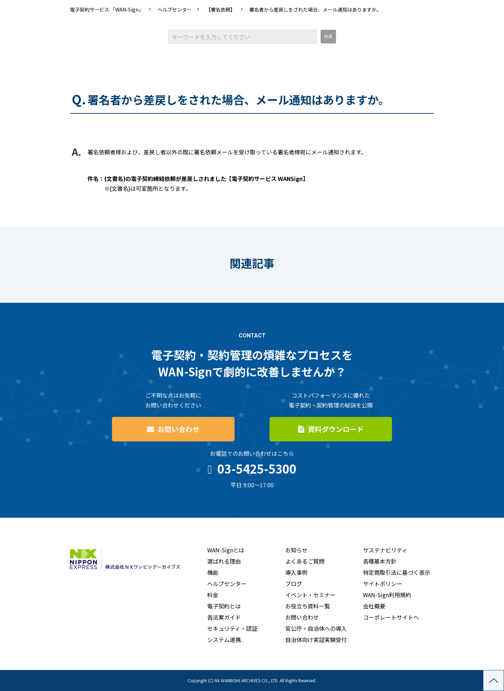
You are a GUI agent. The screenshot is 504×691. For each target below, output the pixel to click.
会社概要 (374, 606)
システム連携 (224, 639)
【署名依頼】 (220, 9)
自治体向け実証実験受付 (316, 639)
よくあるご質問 (304, 561)
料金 (212, 595)
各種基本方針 (380, 561)
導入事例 (296, 572)
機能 (212, 572)
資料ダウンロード (336, 429)
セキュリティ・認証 (232, 628)
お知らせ (296, 550)
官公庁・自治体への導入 (316, 628)
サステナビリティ (385, 550)
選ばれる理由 (224, 561)
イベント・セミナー (310, 595)
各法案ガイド (224, 617)
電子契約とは (224, 606)
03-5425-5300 (256, 468)
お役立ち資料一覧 (307, 606)
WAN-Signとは (225, 550)
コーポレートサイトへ (391, 617)
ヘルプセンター (175, 9)
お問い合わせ (179, 429)
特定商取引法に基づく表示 (396, 572)
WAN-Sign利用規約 (387, 595)
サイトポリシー (382, 583)
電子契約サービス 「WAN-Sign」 (107, 9)
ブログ (293, 583)
